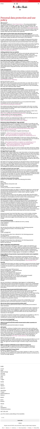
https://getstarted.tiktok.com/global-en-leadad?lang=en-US (20, 135)
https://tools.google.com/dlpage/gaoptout (11, 115)
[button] (20, 10)
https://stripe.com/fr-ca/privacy (9, 79)
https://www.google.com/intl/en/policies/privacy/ (13, 113)
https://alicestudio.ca (18, 24)
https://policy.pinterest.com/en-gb (15, 145)
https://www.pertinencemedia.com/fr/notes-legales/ (14, 120)
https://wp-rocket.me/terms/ (19, 335)
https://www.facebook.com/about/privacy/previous (20, 143)
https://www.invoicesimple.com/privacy (11, 104)
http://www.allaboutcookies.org (8, 50)
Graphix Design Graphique (31, 425)
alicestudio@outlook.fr (32, 28)
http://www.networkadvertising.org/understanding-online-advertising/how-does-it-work (17, 129)
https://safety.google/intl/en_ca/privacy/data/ (18, 144)
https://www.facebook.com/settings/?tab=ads (19, 133)
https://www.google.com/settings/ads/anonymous (19, 134)
